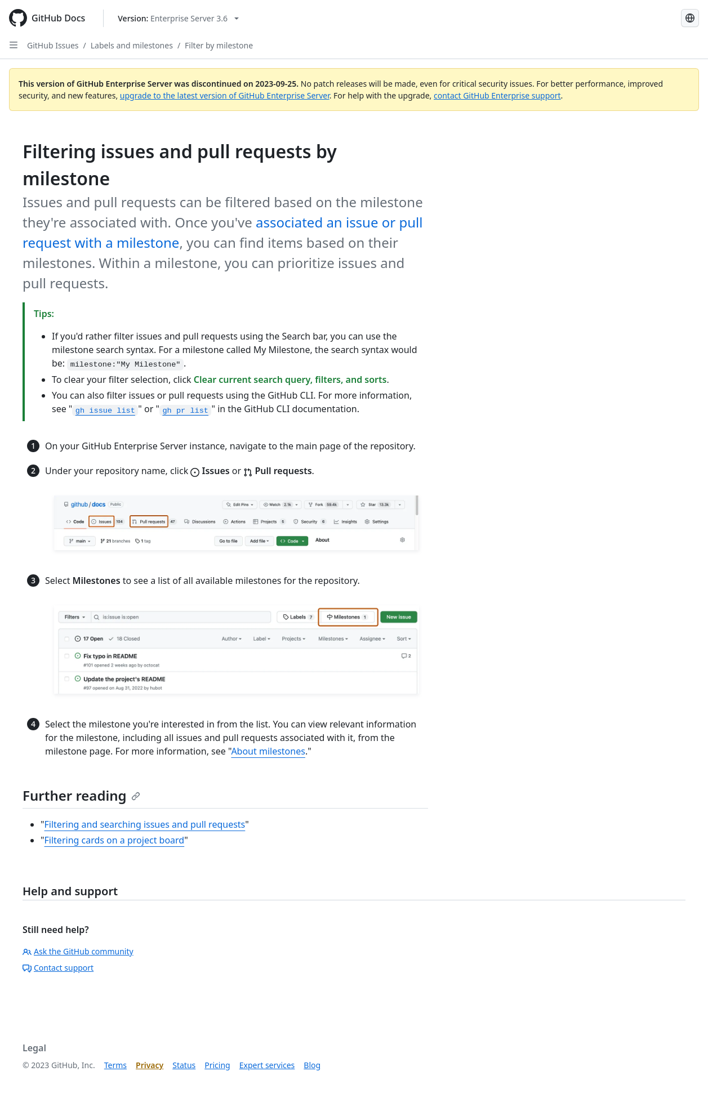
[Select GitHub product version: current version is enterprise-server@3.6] (178, 18)
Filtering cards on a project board (114, 840)
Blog (312, 1065)
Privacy (149, 1065)
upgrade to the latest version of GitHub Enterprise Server (224, 95)
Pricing (217, 1065)
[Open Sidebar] (14, 45)
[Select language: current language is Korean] (690, 18)
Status (183, 1065)
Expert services (267, 1065)
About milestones (268, 751)
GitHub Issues (53, 45)
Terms (115, 1065)
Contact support (58, 967)
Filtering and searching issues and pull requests (145, 824)
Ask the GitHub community (78, 951)
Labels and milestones (132, 45)
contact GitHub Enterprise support (497, 95)
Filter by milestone (219, 45)
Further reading (81, 795)
